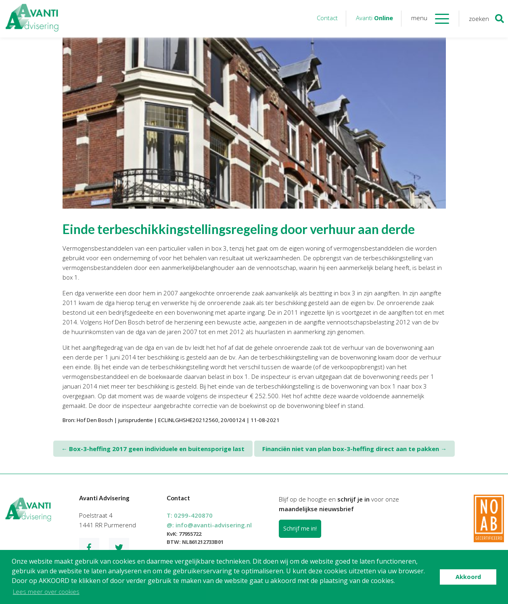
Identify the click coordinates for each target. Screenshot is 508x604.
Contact (327, 18)
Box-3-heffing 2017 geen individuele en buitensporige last (153, 449)
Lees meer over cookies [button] (46, 591)
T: (190, 515)
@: (209, 525)
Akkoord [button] (468, 577)
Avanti (374, 18)
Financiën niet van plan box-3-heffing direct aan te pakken (354, 449)
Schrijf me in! (300, 528)
